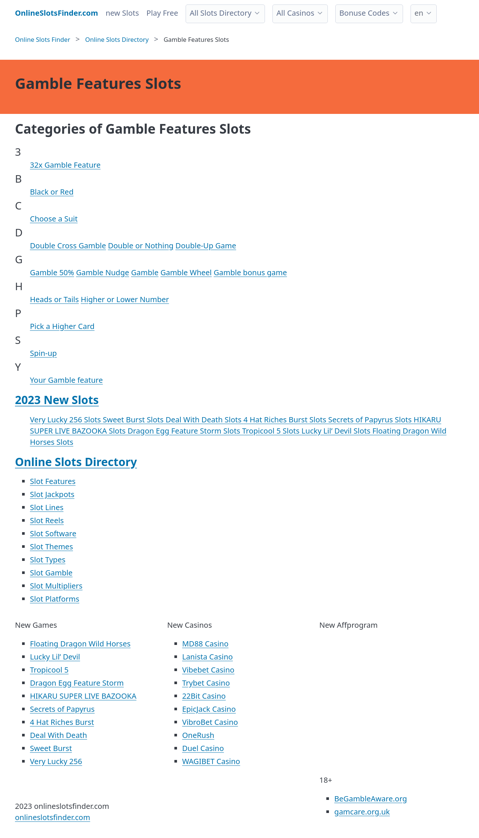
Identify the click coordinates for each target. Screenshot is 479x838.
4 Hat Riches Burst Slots (286, 420)
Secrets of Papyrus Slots (371, 420)
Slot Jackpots (52, 494)
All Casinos (295, 13)
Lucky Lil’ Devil (55, 657)
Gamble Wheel (186, 272)
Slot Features (53, 481)
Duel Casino (203, 748)
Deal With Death (58, 735)
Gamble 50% (52, 272)
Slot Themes (51, 546)
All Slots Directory (220, 13)
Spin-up (43, 353)
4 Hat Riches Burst (62, 722)
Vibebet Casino (208, 670)
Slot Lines (47, 507)
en (419, 13)
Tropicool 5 (49, 670)
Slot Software (53, 533)
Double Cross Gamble (68, 245)
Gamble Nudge (102, 272)
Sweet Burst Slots (134, 420)
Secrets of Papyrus (62, 709)
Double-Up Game (206, 245)
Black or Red (51, 192)
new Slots (122, 13)
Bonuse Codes (364, 13)
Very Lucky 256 (56, 761)
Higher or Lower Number (125, 299)
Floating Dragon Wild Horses (80, 644)
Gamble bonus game (250, 272)
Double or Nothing (140, 245)
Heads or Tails (54, 299)
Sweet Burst (51, 748)
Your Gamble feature (66, 380)
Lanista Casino (207, 657)
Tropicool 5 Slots (272, 431)
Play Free (162, 13)
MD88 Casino (205, 644)
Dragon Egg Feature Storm (77, 683)
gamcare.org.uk (362, 812)
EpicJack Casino (209, 709)
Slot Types (47, 560)
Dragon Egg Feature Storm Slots (185, 431)
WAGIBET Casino (211, 761)
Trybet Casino (206, 683)
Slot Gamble (51, 573)
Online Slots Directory (76, 461)
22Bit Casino (204, 696)
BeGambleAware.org (370, 799)
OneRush (198, 735)
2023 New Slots (57, 399)
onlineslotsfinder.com (52, 817)
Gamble (144, 272)
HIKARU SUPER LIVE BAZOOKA (83, 696)
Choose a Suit (53, 219)
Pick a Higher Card (62, 326)
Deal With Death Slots (204, 420)
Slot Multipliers (56, 586)
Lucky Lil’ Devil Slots (337, 431)
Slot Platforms (54, 599)
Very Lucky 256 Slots (66, 420)
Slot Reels (47, 520)
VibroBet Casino (210, 722)
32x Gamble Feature (65, 165)
